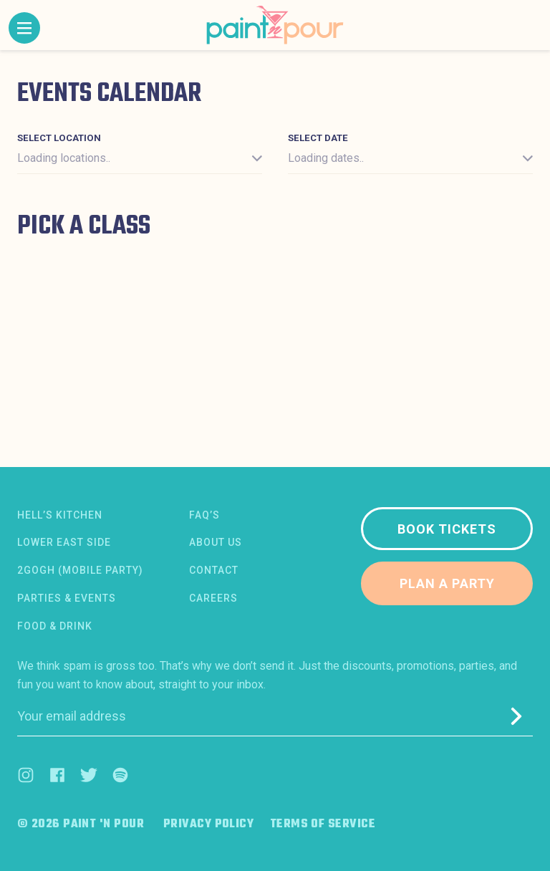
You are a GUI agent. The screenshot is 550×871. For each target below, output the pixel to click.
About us (215, 542)
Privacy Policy (208, 824)
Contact (213, 570)
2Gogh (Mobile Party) (80, 570)
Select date (318, 138)
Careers (213, 598)
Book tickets (446, 528)
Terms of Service (322, 824)
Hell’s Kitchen (59, 515)
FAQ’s (204, 515)
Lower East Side (64, 542)
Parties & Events (66, 598)
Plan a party (447, 583)
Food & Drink (54, 626)
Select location (59, 138)
